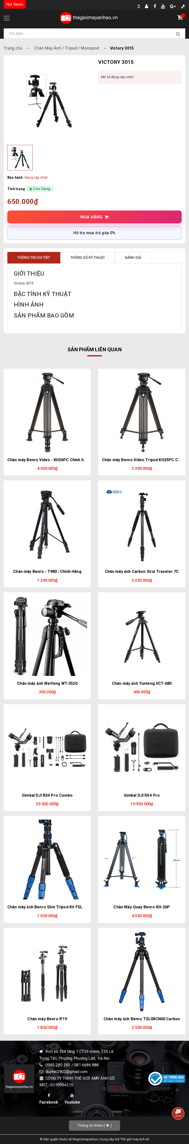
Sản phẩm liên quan (94, 349)
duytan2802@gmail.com (67, 1071)
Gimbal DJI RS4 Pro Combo (47, 795)
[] (94, 1125)
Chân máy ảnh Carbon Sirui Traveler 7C (142, 571)
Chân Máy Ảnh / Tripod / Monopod (66, 48)
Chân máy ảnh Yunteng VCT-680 (142, 683)
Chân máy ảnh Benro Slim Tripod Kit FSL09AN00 (52, 907)
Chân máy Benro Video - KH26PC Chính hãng (49, 460)
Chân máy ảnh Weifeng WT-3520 (47, 683)
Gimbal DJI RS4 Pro (142, 795)
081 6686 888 (86, 1065)
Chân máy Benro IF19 (47, 1019)
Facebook (48, 1098)
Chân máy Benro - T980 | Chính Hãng (47, 571)
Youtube (72, 1098)
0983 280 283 (58, 1065)
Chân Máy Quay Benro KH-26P (141, 907)
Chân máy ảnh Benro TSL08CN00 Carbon (142, 1019)
